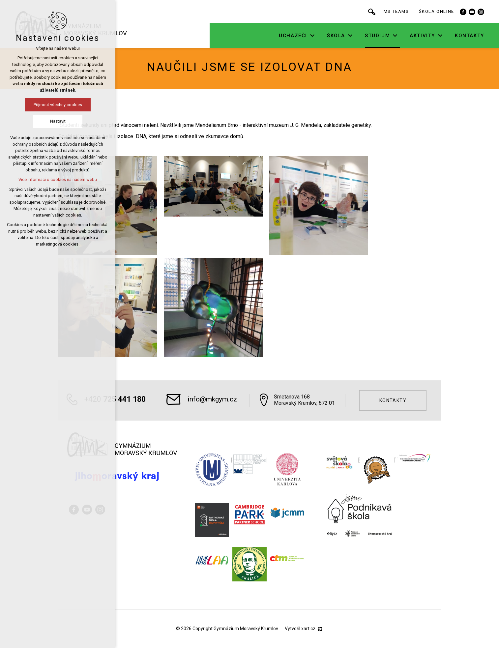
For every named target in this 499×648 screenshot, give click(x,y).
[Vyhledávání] (386, 11)
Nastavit (58, 121)
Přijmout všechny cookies (58, 104)
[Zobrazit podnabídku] (327, 35)
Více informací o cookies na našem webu (57, 179)
